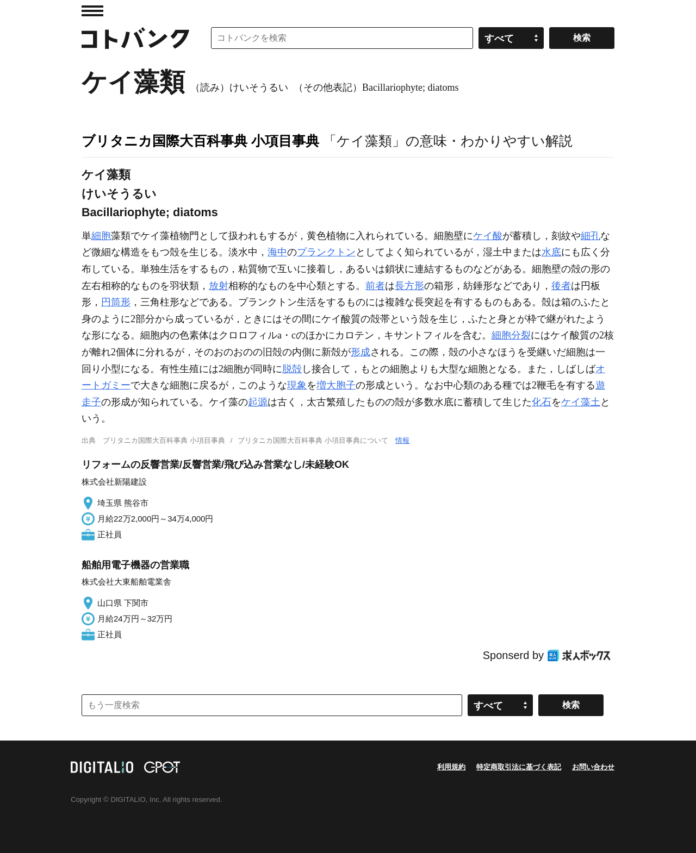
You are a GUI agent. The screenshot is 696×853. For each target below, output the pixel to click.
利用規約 (451, 767)
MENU (92, 11)
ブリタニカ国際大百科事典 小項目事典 (200, 140)
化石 (541, 402)
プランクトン (326, 252)
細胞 (101, 235)
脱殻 (292, 368)
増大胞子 (336, 385)
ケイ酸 (487, 235)
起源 (258, 402)
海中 (277, 252)
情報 (402, 440)
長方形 (409, 285)
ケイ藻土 (580, 402)
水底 (551, 252)
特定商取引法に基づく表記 (518, 767)
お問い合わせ (593, 767)
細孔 (590, 235)
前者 (375, 285)
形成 (360, 352)
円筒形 (115, 302)
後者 (561, 285)
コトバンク (135, 38)
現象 (297, 385)
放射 (218, 285)
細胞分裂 (511, 335)
